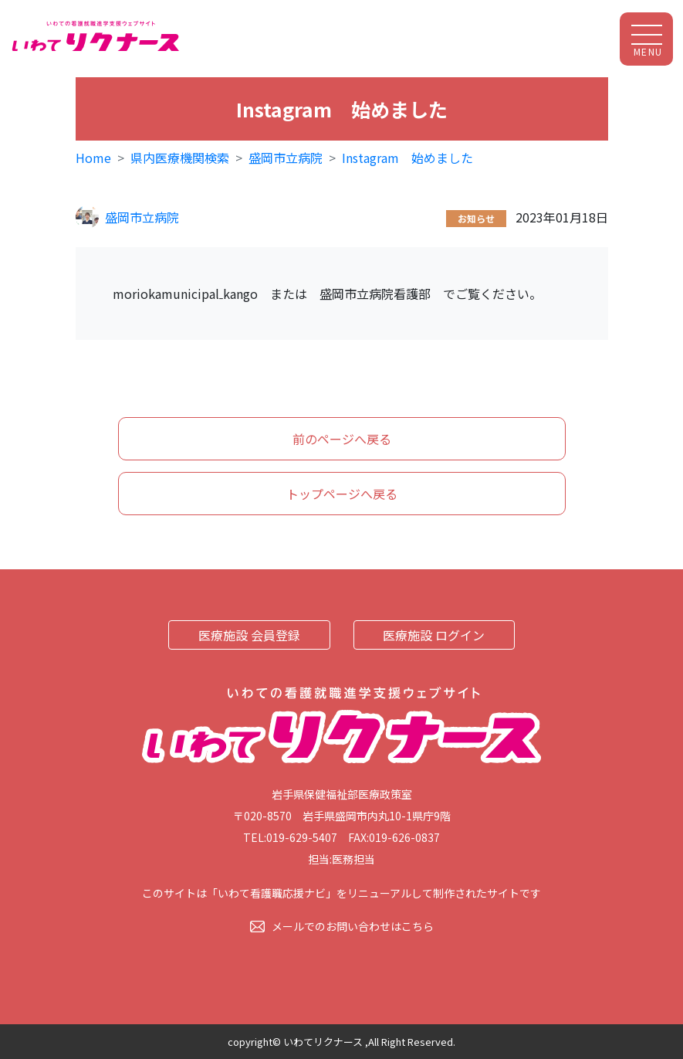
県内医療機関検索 (179, 157)
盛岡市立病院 (286, 157)
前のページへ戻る (341, 438)
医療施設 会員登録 (249, 635)
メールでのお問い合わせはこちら (353, 926)
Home (93, 157)
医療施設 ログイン (434, 635)
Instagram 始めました (407, 157)
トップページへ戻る (341, 493)
